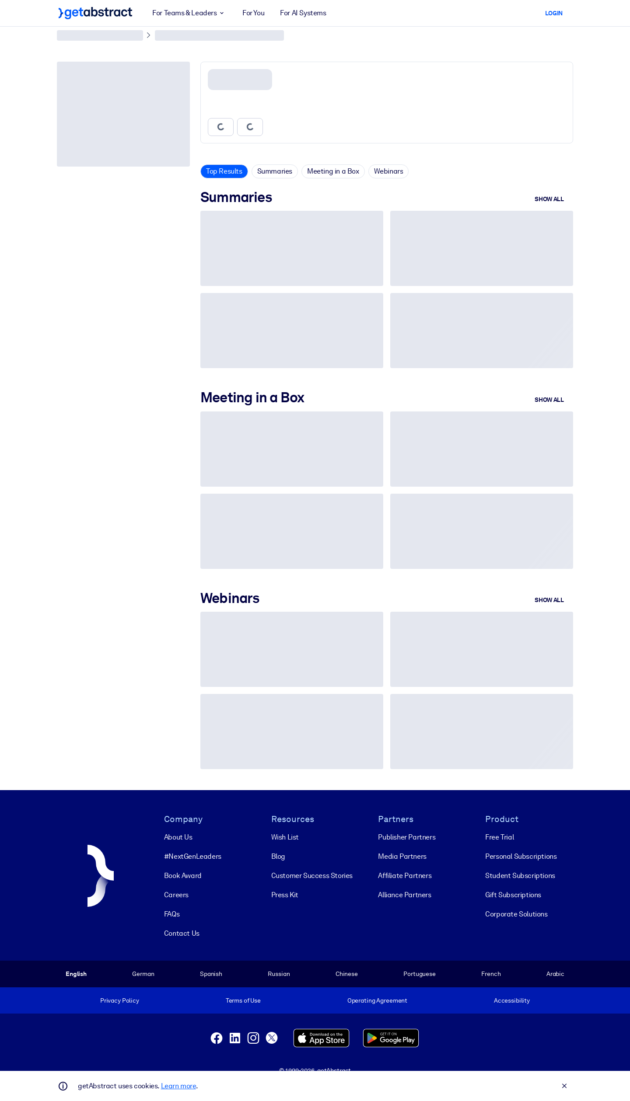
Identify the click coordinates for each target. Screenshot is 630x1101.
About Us (178, 837)
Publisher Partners (406, 837)
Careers (176, 895)
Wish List (285, 837)
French (490, 973)
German (143, 973)
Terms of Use (243, 1000)
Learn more (178, 1086)
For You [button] (253, 13)
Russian (279, 973)
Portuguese (419, 973)
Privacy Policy (119, 1000)
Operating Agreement (377, 1000)
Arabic (555, 973)
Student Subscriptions (520, 875)
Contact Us (182, 933)
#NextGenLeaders (192, 856)
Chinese (347, 973)
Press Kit (284, 895)
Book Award (183, 875)
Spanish (211, 973)
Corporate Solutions (516, 914)
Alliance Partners (404, 895)
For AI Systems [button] (303, 13)
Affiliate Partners (404, 875)
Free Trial (499, 837)
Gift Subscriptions (513, 895)
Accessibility (512, 1000)
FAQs (171, 914)
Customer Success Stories (312, 875)
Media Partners (402, 856)
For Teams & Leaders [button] (189, 13)
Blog (278, 856)
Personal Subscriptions (520, 856)
